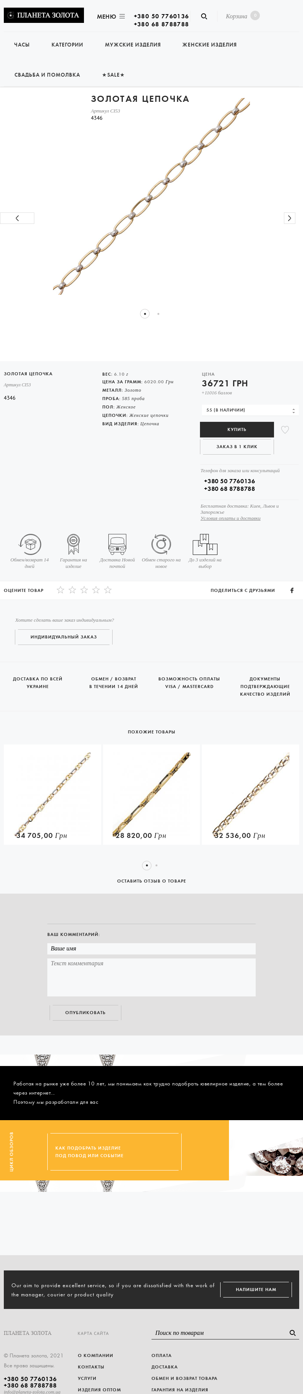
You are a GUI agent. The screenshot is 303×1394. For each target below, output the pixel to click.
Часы (22, 45)
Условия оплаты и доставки (230, 518)
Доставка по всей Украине (38, 676)
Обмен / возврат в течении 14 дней (114, 675)
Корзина (241, 15)
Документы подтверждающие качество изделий (265, 680)
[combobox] (250, 410)
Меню (110, 16)
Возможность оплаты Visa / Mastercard (189, 676)
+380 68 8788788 (161, 24)
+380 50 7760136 (161, 16)
